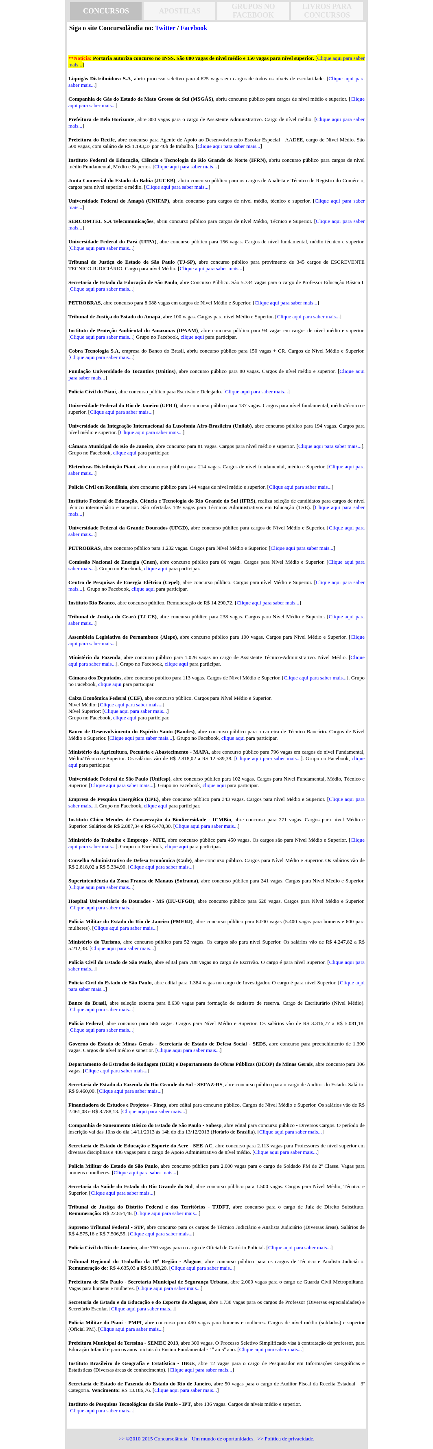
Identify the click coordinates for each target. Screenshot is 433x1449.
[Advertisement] (32, 159)
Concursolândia (171, 1439)
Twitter (165, 27)
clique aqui (192, 337)
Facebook (193, 27)
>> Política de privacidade (285, 1439)
